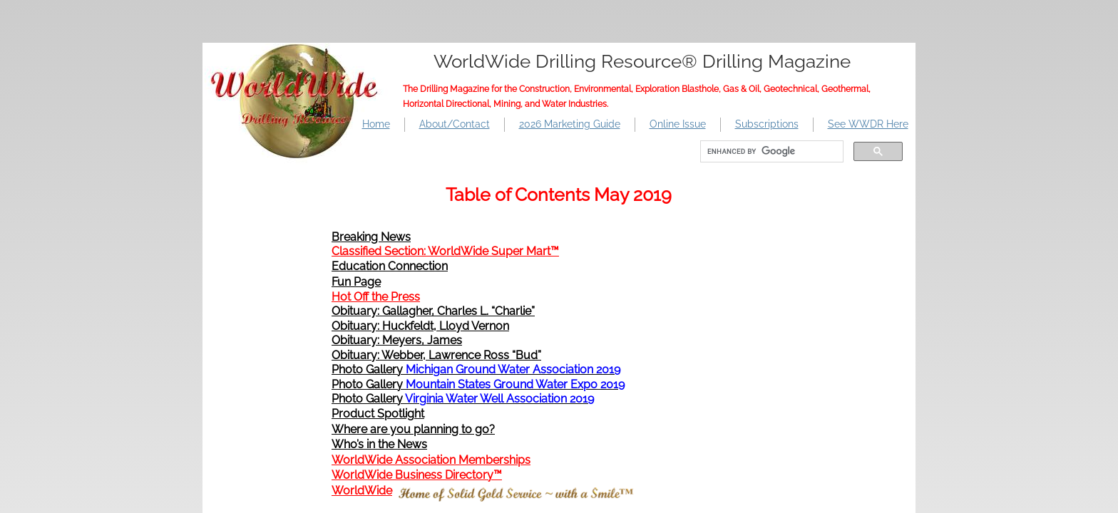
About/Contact (454, 124)
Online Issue (678, 124)
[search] (770, 151)
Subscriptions (767, 124)
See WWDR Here (868, 124)
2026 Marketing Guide (569, 124)
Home (376, 124)
